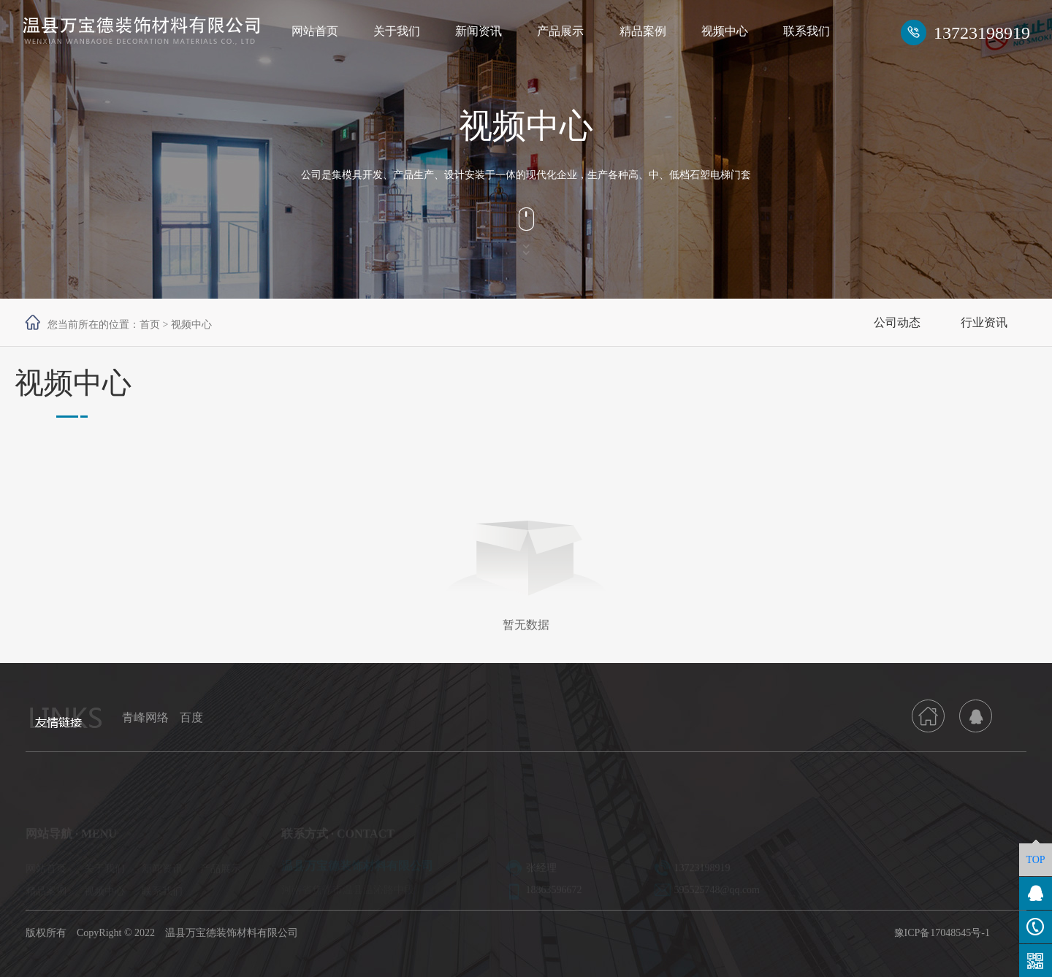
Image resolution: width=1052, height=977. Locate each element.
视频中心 (724, 31)
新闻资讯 (478, 31)
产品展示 (560, 31)
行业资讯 (984, 322)
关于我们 (396, 31)
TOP (1035, 859)
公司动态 (897, 322)
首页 (150, 324)
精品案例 (643, 31)
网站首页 (314, 31)
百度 (191, 717)
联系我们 (806, 31)
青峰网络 (145, 717)
